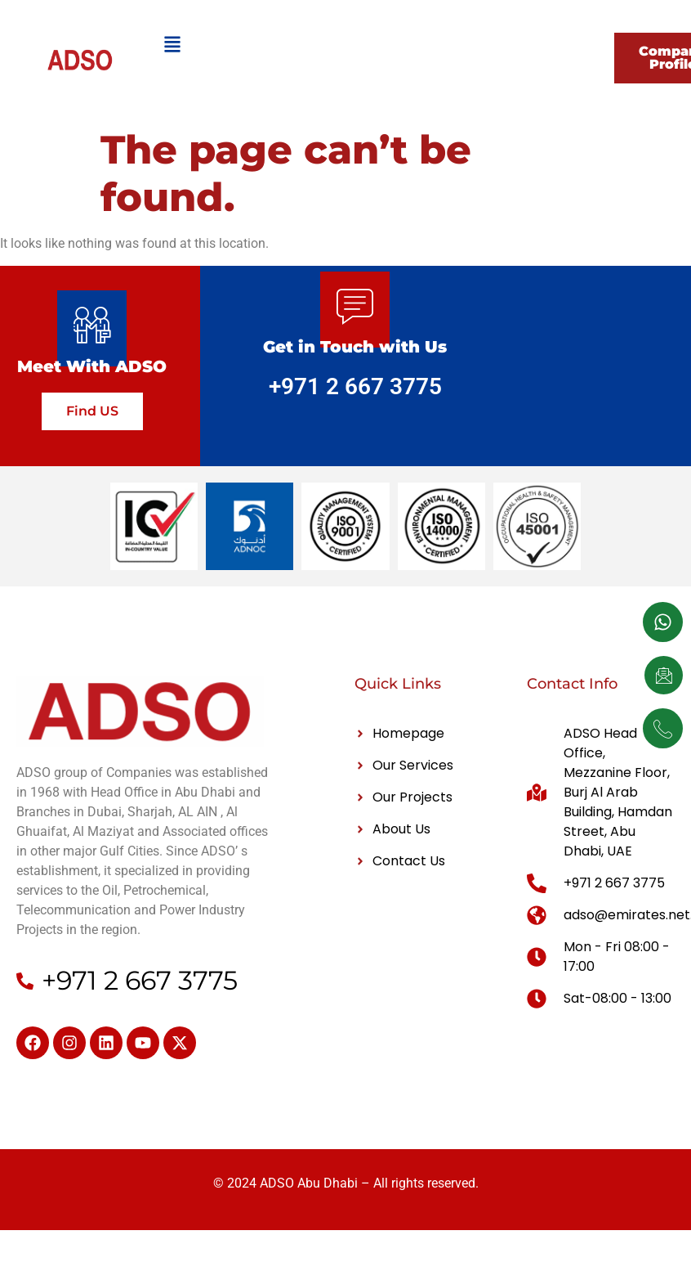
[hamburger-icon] (172, 47)
